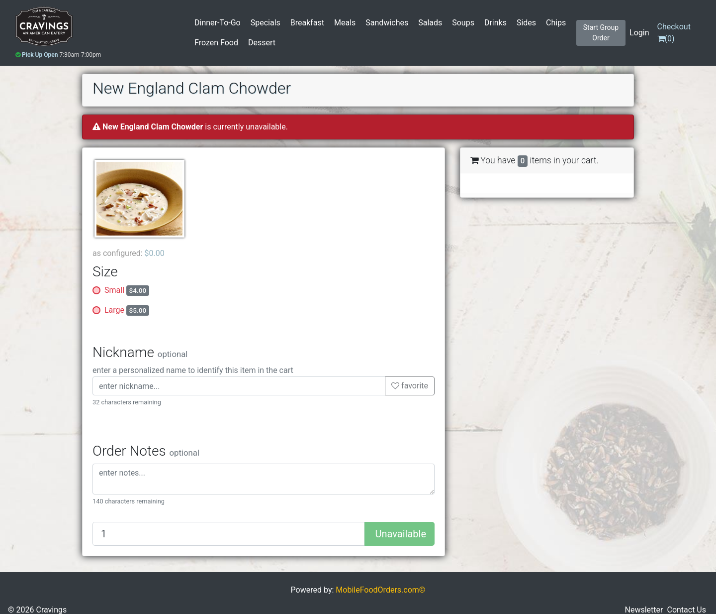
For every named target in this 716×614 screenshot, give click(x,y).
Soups (463, 22)
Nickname (139, 352)
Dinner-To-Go (217, 22)
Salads (430, 22)
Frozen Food (216, 42)
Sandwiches (386, 22)
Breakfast (307, 22)
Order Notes (145, 451)
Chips (556, 22)
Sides (526, 22)
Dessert (261, 42)
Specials (265, 22)
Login (639, 32)
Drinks (495, 22)
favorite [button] (409, 385)
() (674, 32)
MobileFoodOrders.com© (380, 590)
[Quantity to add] (228, 534)
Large (126, 310)
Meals (345, 22)
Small (126, 290)
